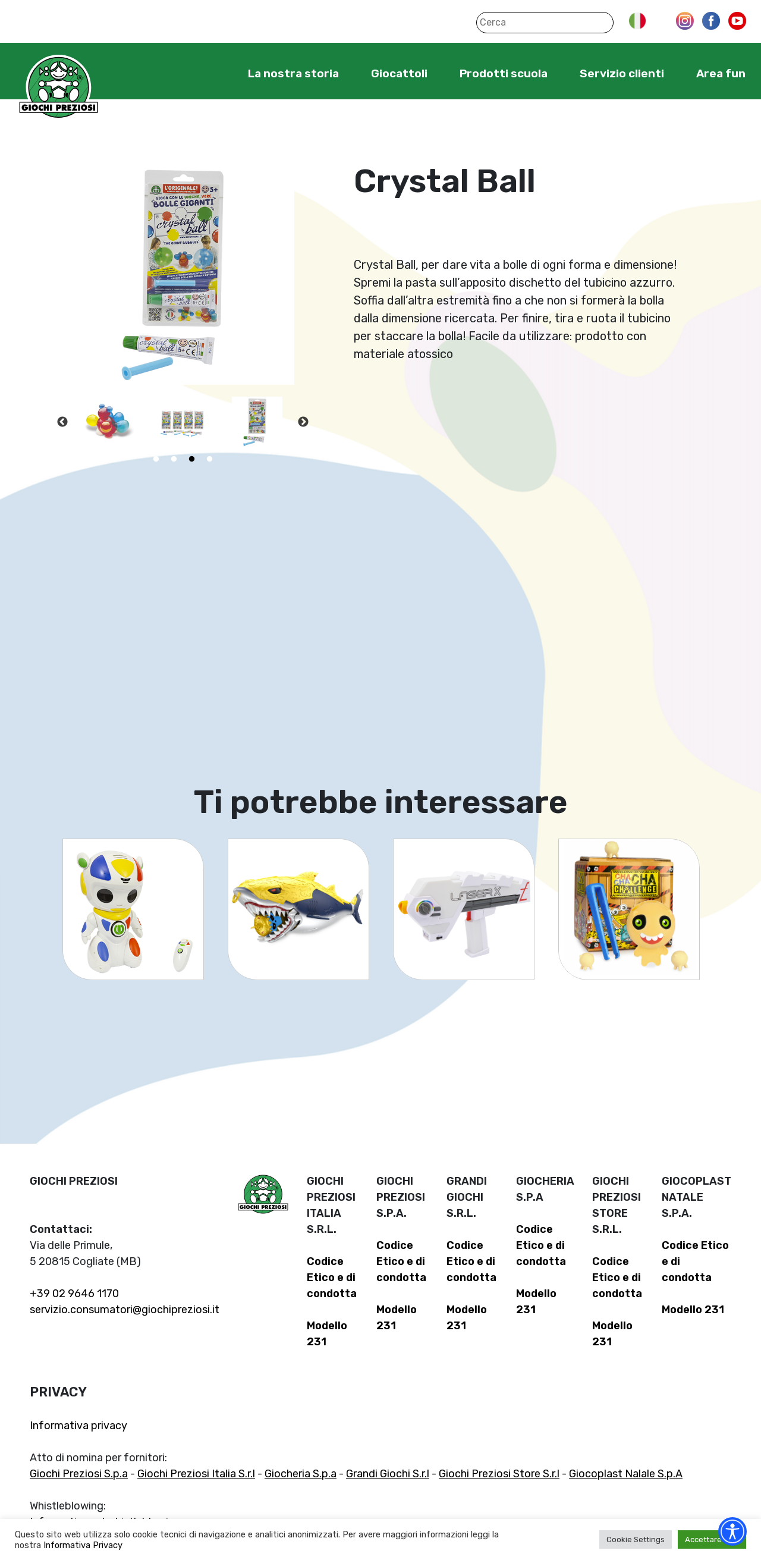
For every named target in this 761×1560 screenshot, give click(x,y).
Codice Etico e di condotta (332, 1277)
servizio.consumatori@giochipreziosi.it (124, 1309)
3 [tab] (192, 459)
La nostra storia (293, 73)
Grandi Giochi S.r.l (387, 1473)
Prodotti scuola (504, 73)
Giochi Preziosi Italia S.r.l (196, 1473)
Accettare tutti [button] (712, 1539)
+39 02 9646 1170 (74, 1293)
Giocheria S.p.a (301, 1473)
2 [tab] (174, 459)
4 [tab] (210, 459)
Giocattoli (399, 73)
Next (303, 422)
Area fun (721, 73)
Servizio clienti (622, 73)
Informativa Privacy (82, 1545)
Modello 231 (693, 1309)
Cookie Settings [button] (635, 1539)
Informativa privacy (78, 1425)
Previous (62, 422)
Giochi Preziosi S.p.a (79, 1473)
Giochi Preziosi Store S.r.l (499, 1473)
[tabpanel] (108, 422)
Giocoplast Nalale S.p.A (626, 1473)
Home (211, 73)
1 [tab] (156, 459)
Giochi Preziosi (58, 88)
